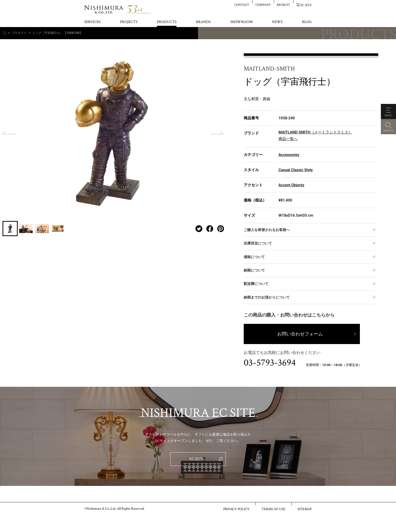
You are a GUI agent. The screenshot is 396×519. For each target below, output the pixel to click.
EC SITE (306, 5)
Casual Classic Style (296, 170)
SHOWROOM (241, 22)
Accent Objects (291, 185)
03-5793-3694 (270, 363)
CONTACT (241, 5)
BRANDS (203, 22)
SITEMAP (305, 509)
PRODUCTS (167, 22)
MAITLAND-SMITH (269, 69)
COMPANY (263, 5)
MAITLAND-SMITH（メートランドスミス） (315, 132)
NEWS (277, 22)
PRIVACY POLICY (236, 509)
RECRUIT (283, 5)
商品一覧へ (288, 139)
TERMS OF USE (273, 509)
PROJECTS (128, 22)
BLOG (307, 22)
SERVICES (92, 22)
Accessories (289, 154)
